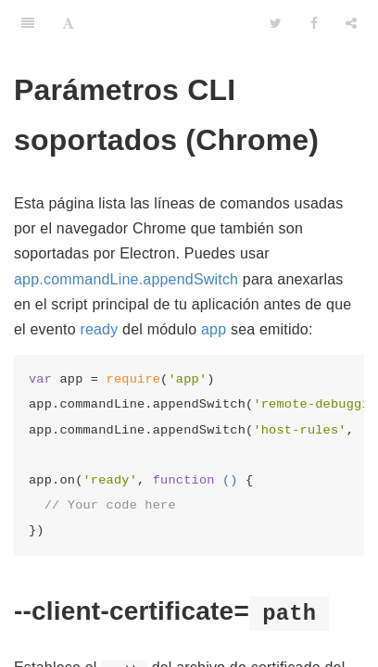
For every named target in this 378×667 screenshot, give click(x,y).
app (213, 329)
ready (99, 329)
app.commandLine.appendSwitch (126, 279)
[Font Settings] (68, 23)
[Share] (351, 23)
